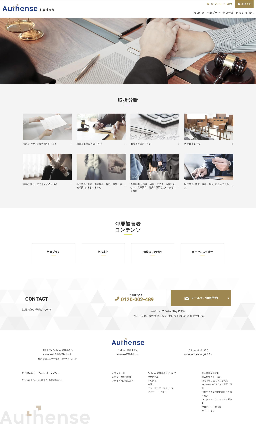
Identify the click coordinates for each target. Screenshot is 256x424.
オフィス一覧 (118, 373)
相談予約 (244, 3)
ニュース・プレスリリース (161, 388)
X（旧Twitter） (29, 373)
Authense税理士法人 (128, 350)
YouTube (55, 373)
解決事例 (228, 12)
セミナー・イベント (157, 392)
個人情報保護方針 (210, 373)
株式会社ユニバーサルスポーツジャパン (57, 358)
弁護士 (151, 384)
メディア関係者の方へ (123, 380)
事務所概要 (153, 377)
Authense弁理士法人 (198, 350)
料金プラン (213, 12)
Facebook (43, 373)
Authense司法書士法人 (128, 354)
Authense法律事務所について (162, 373)
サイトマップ (208, 410)
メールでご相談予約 (201, 298)
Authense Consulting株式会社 (198, 354)
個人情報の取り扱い (211, 377)
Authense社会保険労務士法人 (57, 354)
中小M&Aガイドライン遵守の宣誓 (217, 386)
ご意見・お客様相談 (121, 377)
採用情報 (152, 380)
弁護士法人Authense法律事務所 (57, 350)
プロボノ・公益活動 (211, 407)
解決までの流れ (245, 12)
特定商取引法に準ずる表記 (215, 380)
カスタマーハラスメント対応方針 (217, 401)
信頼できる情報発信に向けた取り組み (217, 394)
